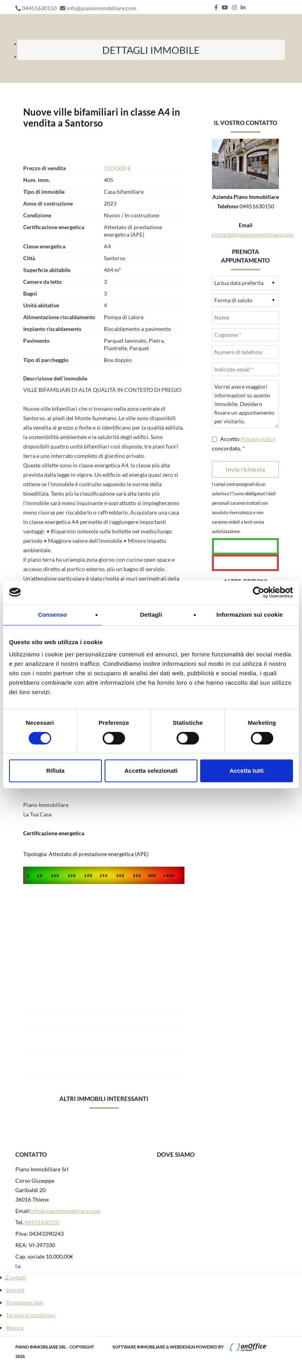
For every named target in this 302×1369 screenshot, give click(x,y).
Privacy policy (258, 439)
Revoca (15, 1327)
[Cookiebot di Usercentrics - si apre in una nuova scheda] (258, 592)
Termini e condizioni (30, 1315)
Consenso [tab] (52, 614)
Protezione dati (24, 1302)
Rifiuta (55, 770)
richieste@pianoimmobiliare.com (252, 234)
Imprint (15, 1289)
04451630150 (39, 8)
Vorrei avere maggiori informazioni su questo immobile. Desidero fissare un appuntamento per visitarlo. (245, 404)
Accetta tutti (247, 770)
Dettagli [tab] (151, 614)
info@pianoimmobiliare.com (101, 8)
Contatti (16, 1277)
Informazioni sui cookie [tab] (249, 614)
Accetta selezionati (150, 770)
